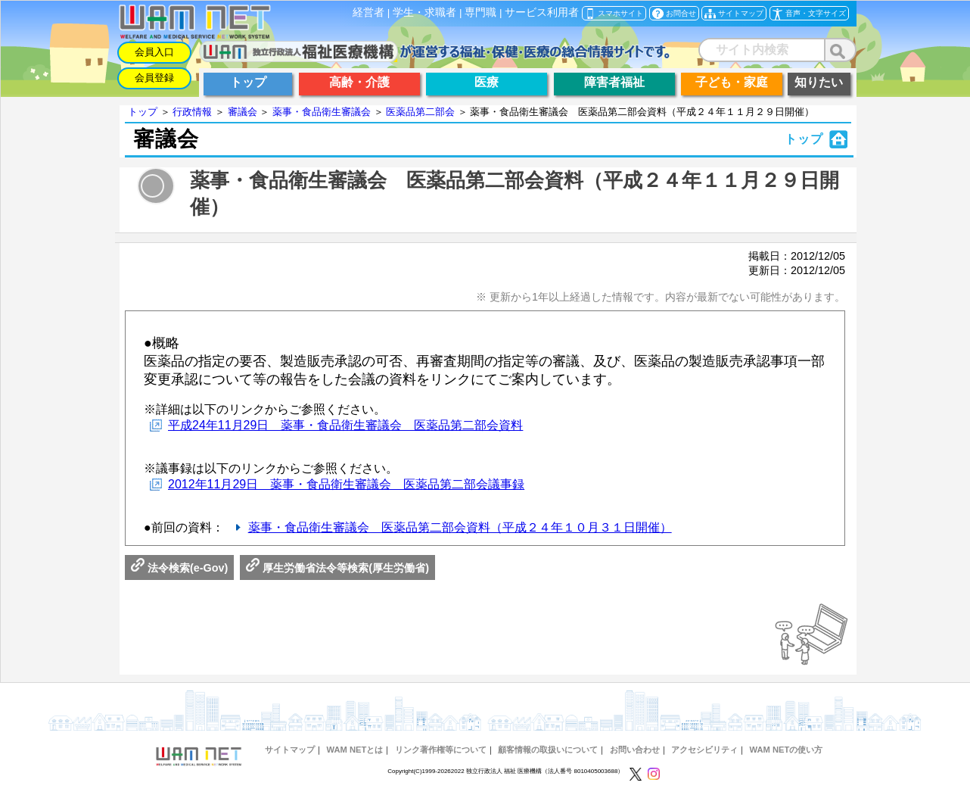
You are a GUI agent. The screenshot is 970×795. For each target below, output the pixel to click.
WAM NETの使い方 (786, 749)
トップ (142, 111)
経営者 (368, 12)
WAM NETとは (354, 749)
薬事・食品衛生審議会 (321, 111)
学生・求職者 (424, 12)
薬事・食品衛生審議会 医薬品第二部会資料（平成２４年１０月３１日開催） (460, 527)
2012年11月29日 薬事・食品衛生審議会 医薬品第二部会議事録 (346, 484)
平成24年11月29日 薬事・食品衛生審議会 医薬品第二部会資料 (345, 425)
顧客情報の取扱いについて (548, 749)
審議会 (242, 111)
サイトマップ (290, 749)
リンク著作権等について (441, 749)
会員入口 (154, 52)
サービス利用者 (542, 12)
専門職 (480, 12)
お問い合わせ (635, 749)
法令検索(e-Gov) (179, 568)
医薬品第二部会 (420, 111)
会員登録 (154, 77)
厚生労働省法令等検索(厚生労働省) (337, 568)
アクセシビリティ (704, 749)
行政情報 (192, 111)
